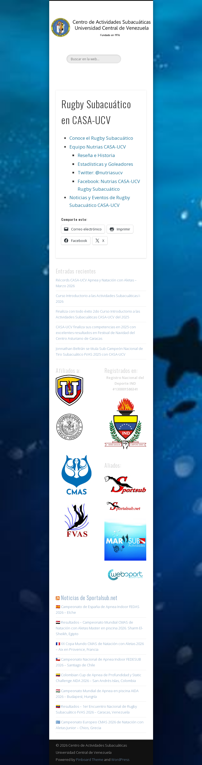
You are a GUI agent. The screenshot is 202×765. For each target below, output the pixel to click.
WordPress (120, 759)
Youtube (117, 72)
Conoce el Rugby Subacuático (101, 138)
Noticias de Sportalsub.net (89, 597)
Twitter (94, 72)
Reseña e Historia (96, 155)
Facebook (83, 72)
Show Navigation (132, 49)
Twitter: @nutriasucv (100, 172)
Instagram (105, 72)
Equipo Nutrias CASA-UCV (97, 147)
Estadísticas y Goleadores (105, 164)
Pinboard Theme (89, 759)
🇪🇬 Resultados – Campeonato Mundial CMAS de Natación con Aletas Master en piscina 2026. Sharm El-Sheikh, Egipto (99, 628)
